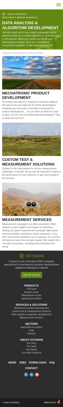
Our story (31, 343)
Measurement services (31, 317)
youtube (37, 375)
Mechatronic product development (31, 308)
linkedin (31, 375)
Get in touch (31, 275)
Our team (31, 346)
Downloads (37, 362)
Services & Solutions (17, 14)
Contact (31, 368)
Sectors (31, 323)
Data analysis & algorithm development (19, 17)
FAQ (52, 362)
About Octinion (31, 339)
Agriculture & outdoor (31, 327)
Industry (31, 333)
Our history (31, 349)
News (12, 362)
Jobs (22, 362)
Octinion (18, 4)
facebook (26, 375)
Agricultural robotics (31, 298)
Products (31, 285)
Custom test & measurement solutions (31, 311)
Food (31, 330)
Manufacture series (31, 295)
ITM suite (31, 289)
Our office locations (31, 352)
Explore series (31, 292)
